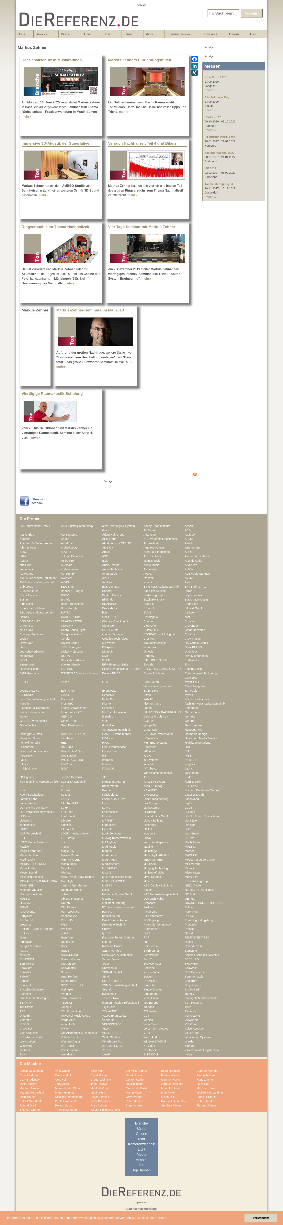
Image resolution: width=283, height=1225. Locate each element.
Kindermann (110, 786)
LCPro (106, 807)
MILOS (106, 872)
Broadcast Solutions (32, 608)
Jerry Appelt (62, 1083)
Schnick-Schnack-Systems (202, 955)
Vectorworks (192, 1015)
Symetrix (25, 993)
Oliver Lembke (99, 1096)
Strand (106, 989)
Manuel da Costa (137, 1088)
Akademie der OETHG (116, 543)
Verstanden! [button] (261, 1218)
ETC (105, 682)
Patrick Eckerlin (206, 1096)
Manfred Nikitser (30, 1088)
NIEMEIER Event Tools (199, 889)
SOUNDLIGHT (111, 980)
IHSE (188, 755)
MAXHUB (191, 855)
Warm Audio (151, 1037)
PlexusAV (67, 920)
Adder (65, 538)
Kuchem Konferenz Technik (202, 790)
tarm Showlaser (71, 998)
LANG (65, 799)
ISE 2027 (210, 168)
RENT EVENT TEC (197, 937)
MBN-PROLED (70, 859)
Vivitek (65, 1028)
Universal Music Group (75, 1015)
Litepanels (67, 829)
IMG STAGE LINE (72, 759)
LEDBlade (149, 811)
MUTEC (107, 885)
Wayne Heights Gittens (105, 1109)
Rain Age (67, 937)
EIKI (187, 664)
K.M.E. (189, 777)
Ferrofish (25, 703)
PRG (64, 924)
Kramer (107, 790)
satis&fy (25, 955)
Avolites (107, 582)
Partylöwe (26, 915)
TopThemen (211, 34)
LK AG (147, 829)
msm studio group (196, 881)
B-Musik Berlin (29, 590)
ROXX (24, 950)
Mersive (190, 868)
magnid (107, 851)
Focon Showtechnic (73, 707)
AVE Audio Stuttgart (197, 573)
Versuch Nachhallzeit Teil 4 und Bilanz (142, 143)
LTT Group (68, 838)
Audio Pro (191, 565)
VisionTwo (150, 1024)
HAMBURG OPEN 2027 (220, 137)
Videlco (148, 1019)
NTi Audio (191, 894)
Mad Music (109, 846)
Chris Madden (29, 1075)
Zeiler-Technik (70, 1050)
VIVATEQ (26, 1028)
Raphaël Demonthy (173, 1101)
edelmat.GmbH (70, 664)
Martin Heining (64, 1092)
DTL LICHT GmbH (155, 660)
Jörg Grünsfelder (172, 1083)
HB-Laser (108, 738)
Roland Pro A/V (195, 946)
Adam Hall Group (113, 534)
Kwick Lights (110, 794)
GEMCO (66, 716)
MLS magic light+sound (117, 876)
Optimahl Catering (114, 903)
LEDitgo (190, 811)
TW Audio (191, 1011)
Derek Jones (134, 1075)
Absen (189, 526)
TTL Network (151, 1011)
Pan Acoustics (70, 911)
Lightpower (109, 824)
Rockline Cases (112, 946)
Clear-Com (109, 625)
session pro (68, 963)
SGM (105, 963)
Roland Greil (28, 1105)
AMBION (108, 547)
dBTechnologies (71, 647)
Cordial (65, 638)
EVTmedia (26, 694)
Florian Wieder (170, 1075)
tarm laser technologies (35, 998)
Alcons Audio (151, 543)
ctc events (108, 642)
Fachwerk (67, 699)
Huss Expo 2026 (215, 77)
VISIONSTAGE (112, 1024)
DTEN (106, 660)
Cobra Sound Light (73, 630)
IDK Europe (68, 755)
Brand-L (148, 603)
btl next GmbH (194, 608)
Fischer (107, 703)
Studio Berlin (193, 989)
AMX (23, 551)
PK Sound (26, 920)
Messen (69, 35)
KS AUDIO (150, 790)
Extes (147, 694)
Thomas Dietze (206, 1105)
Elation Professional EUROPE (121, 668)
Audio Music (151, 565)
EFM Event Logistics (115, 664)
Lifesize (66, 820)
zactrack (25, 1050)
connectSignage (112, 634)
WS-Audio (67, 1045)
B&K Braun (68, 586)
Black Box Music (154, 599)
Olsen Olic (168, 1096)
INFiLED (190, 759)
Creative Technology (115, 638)
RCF (146, 937)
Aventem (66, 578)
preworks (25, 924)
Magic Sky (67, 851)
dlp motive (26, 655)
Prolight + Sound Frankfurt (36, 928)
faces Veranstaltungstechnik (38, 699)
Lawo (105, 803)
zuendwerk (68, 1054)
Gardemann (192, 712)
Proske (189, 928)
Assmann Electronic (197, 556)
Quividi (189, 933)
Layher (189, 803)
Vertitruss (108, 1019)
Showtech (191, 967)
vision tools (68, 1024)
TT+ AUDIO (109, 1011)
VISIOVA (190, 1024)
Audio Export (110, 565)
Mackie (24, 846)
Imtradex (107, 759)
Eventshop (68, 690)
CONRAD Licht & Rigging (159, 634)
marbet (189, 851)
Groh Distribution (72, 725)
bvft (104, 612)
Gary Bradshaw (30, 1079)
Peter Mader (134, 1101)
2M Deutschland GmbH (35, 526)
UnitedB (25, 1015)
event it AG (192, 682)
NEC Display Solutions (158, 885)
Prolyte (106, 928)
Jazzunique (192, 772)
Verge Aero (68, 1019)
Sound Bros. (69, 980)
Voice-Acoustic (194, 1028)
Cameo (24, 617)
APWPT (66, 551)
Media (152, 35)
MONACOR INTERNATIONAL (39, 881)
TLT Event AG (194, 1002)
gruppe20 (149, 725)
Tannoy (189, 993)
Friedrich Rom (206, 1075)
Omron (65, 903)
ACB (188, 530)
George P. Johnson (155, 716)
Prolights (66, 928)
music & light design (74, 885)
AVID (105, 578)
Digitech (107, 651)
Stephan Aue (134, 1105)
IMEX (23, 759)
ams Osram (192, 547)
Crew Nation (193, 638)
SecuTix (148, 959)
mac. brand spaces (155, 842)
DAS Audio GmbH (196, 642)
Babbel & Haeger (72, 590)
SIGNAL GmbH (112, 972)
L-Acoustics (150, 794)
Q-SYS (106, 933)
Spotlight (25, 985)
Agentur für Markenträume (36, 543)
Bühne (131, 35)
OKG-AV (25, 903)
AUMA (189, 569)
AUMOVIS (26, 573)
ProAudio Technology (157, 924)
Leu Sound (68, 816)
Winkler (189, 1041)
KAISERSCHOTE (113, 781)
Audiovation (151, 569)
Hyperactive (110, 751)
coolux (24, 638)
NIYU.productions (31, 894)
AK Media (67, 543)
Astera (24, 560)
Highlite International (198, 742)
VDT (146, 1015)
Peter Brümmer (100, 1101)
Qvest (23, 937)
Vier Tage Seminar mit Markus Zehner (141, 227)
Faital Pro (108, 699)
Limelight (190, 824)
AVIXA (189, 578)
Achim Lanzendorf (31, 1070)
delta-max (149, 647)
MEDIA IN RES (153, 859)
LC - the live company (34, 807)
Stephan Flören (171, 1105)
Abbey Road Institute (156, 526)
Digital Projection (72, 651)
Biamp (24, 599)
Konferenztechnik (182, 35)
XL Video (149, 1045)
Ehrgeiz (148, 664)
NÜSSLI (25, 898)
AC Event (149, 530)
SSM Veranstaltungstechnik (120, 985)
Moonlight (67, 881)
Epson (65, 682)
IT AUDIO (108, 768)
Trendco (148, 1007)
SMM (105, 976)
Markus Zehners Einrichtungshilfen (139, 60)
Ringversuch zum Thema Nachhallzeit (55, 227)
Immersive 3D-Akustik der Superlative (55, 143)
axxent (147, 582)
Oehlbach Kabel (153, 898)
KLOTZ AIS (192, 786)
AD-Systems (69, 534)
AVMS (65, 582)
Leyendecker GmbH (156, 816)
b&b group (26, 586)
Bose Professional (72, 603)
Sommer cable (194, 976)
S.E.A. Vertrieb (111, 950)
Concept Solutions (31, 634)
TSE (22, 1011)
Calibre (189, 612)
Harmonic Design (196, 734)
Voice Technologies (155, 1028)
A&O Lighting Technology (77, 526)
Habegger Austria (31, 734)
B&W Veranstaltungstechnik (161, 586)
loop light (149, 833)
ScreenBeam (110, 959)
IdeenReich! (27, 755)
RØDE (65, 950)
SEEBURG (192, 959)
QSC (146, 933)
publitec (66, 933)
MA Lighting (109, 842)
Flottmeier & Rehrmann (35, 707)
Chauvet (148, 621)
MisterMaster (193, 872)
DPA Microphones (196, 655)
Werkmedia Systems (198, 1037)
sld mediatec (151, 972)
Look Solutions (111, 833)
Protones (25, 933)
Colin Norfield (63, 1075)
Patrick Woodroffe (31, 1101)
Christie (190, 621)
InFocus (107, 764)
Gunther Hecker (171, 1079)
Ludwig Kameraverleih (116, 838)
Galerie (234, 34)
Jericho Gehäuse (72, 777)
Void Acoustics (29, 1032)
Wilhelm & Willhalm (155, 1041)
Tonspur (66, 1007)
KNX (23, 790)
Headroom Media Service (201, 738)
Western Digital (71, 1041)
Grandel (190, 720)
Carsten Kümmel (207, 1070)
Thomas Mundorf (66, 1109)
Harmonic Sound (30, 738)
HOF (188, 747)
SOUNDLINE (151, 980)
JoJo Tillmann (134, 1083)
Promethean (151, 928)
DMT (105, 655)
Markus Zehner (70, 855)
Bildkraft (107, 599)
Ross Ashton (98, 1105)
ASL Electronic (152, 556)
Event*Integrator (195, 686)
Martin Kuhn (98, 1092)
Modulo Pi (191, 876)
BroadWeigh (69, 608)
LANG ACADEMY (113, 799)
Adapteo (25, 538)
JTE (104, 777)
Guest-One (150, 729)
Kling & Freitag (153, 786)
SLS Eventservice (196, 972)
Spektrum (191, 980)
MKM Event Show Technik (78, 876)
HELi (64, 742)
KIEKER (66, 786)
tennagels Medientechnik (201, 998)
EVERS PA (150, 690)
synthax (66, 993)
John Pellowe (99, 1083)
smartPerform (69, 976)
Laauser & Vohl (194, 794)
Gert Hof (60, 1079)
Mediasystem (110, 863)
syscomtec (109, 993)
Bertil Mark (97, 1070)
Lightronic (149, 824)
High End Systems (155, 742)
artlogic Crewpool (72, 556)
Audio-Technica (112, 569)
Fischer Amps (152, 703)
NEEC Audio (193, 885)
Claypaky (67, 625)
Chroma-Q (26, 625)
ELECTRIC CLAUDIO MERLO (163, 668)
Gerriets (190, 716)
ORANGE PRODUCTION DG (204, 903)
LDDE (188, 807)
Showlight (26, 967)
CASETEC (109, 617)
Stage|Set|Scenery (32, 989)
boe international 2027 (219, 152)
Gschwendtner (194, 725)
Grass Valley (28, 725)
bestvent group (153, 595)
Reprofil (107, 941)
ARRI (188, 551)
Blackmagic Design (197, 599)
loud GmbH (192, 833)
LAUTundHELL (70, 803)
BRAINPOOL (110, 603)
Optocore (149, 903)
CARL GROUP (70, 617)
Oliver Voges (134, 1096)
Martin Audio (110, 855)
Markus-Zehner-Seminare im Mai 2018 (90, 310)
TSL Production (71, 1011)
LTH (22, 838)
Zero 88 (107, 1050)
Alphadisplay (69, 547)
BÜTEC (66, 612)
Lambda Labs (28, 799)
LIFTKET (108, 820)
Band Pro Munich (154, 590)
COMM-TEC (151, 630)
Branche (45, 35)
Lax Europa (150, 803)
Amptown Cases (153, 547)
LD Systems (151, 807)
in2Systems (150, 759)
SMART (25, 976)
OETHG (190, 898)
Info (256, 35)
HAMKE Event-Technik (116, 734)
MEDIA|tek (150, 863)
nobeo (65, 894)
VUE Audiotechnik (31, 1037)
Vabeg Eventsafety (114, 1015)
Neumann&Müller (31, 889)
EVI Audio (191, 690)
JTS (146, 777)
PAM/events (27, 911)
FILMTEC (67, 703)
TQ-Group (108, 1007)
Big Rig (65, 599)
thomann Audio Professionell (120, 1002)
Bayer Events (28, 595)
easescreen (27, 664)
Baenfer (107, 590)
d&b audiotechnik (154, 642)
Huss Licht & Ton (72, 751)
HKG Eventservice (114, 747)
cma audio (26, 630)
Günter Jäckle (135, 1079)
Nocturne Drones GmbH (117, 894)
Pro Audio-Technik (114, 924)
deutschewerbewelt (32, 651)
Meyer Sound (28, 872)
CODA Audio (110, 630)
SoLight (148, 976)
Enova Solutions (153, 673)
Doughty (148, 655)
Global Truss (69, 720)
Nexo (105, 889)
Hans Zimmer (205, 1079)
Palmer (189, 907)
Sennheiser (27, 963)
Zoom (23, 1054)
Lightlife (66, 824)
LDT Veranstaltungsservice (37, 811)
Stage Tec (149, 985)
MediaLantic (68, 863)
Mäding (148, 846)
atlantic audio (152, 560)
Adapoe (190, 534)
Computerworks (195, 630)
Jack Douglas (28, 1083)
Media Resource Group (200, 859)
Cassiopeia (150, 617)
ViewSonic (191, 1019)
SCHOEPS (27, 959)
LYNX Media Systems (34, 842)
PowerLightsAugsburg (199, 920)
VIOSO (24, 1024)
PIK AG (189, 915)
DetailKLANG (193, 647)
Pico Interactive (153, 915)
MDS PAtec (109, 859)
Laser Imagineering (155, 799)
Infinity (24, 764)
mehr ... (211, 90)
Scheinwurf (150, 955)
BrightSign (191, 603)
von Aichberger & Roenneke (79, 1032)
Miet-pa (66, 872)
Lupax (147, 838)
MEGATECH (110, 868)
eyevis (189, 694)
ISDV (64, 768)
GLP (105, 720)
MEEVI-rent (192, 863)
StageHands (193, 985)
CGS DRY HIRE (30, 621)
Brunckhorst (110, 608)
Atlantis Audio (193, 560)
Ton (111, 35)
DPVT (23, 660)
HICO (105, 742)
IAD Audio (149, 751)
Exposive (108, 694)
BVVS (147, 612)
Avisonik (148, 578)
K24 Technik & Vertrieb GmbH (39, 781)
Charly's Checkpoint (115, 621)
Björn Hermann (171, 1070)
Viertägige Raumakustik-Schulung (52, 394)
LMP (188, 829)
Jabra (188, 768)
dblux (23, 647)
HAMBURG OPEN (73, 734)
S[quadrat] (150, 993)
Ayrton (189, 582)
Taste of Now (110, 998)
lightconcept (27, 824)
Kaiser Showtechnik (73, 781)
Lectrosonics (110, 811)
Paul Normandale (66, 1101)
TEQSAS (67, 1002)
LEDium (25, 816)
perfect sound (111, 915)
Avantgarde (109, 573)
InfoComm (67, 764)
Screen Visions (70, 959)
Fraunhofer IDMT (72, 712)
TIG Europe (150, 1002)
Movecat (148, 881)
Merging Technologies (157, 868)
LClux (64, 807)
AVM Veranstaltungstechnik (37, 582)
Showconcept (152, 963)
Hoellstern (149, 747)
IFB (104, 755)
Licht (91, 35)
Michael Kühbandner (210, 1092)
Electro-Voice (193, 668)
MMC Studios (152, 876)
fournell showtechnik (33, 712)
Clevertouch (192, 625)
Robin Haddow (206, 1101)
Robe (64, 946)
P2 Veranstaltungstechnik (118, 907)
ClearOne (149, 625)
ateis (105, 560)
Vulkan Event (69, 1037)
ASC (105, 556)
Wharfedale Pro (112, 1041)
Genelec (107, 716)
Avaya (147, 573)
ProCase (190, 924)
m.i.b (64, 842)
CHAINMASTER (71, 621)
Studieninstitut (152, 989)
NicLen (148, 889)
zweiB (106, 1054)
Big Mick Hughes (136, 1070)
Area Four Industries (156, 551)
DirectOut (191, 651)
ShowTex (25, 972)
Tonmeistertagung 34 (219, 184)
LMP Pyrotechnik (30, 833)
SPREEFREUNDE (73, 985)
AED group (109, 538)
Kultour (65, 794)
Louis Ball (203, 1083)
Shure (65, 972)
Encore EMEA (111, 673)
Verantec (25, 1019)
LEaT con (67, 811)
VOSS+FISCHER (113, 1032)
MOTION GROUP (113, 881)
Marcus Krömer (206, 1088)
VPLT (147, 1032)
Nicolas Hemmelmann (69, 1096)
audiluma (25, 565)
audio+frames (70, 569)
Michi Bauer (27, 1096)
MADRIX (190, 846)
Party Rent (191, 911)
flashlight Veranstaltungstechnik (205, 703)
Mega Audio (27, 868)
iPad (141, 1139)
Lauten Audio (28, 803)
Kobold (65, 790)
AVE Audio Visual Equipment (38, 578)
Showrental (109, 967)
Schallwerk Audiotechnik (117, 955)
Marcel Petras (170, 1088)
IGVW (147, 755)
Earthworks (192, 660)
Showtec (148, 967)
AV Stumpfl (68, 573)
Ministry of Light (153, 872)
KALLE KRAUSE (154, 781)
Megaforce (68, 868)
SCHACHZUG (70, 955)
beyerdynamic (194, 595)
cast (187, 617)
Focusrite (108, 707)
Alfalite (189, 543)
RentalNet (67, 941)
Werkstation (27, 1041)
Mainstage (150, 851)
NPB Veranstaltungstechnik (160, 894)
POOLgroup (151, 920)
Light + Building (153, 820)
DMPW (65, 655)
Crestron (148, 638)
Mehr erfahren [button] (159, 1218)
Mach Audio (192, 842)
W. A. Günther (111, 1037)
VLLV (105, 1028)
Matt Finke (168, 1092)
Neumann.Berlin (71, 889)
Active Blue (27, 534)
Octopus (107, 898)
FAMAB (148, 699)
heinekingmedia (30, 742)
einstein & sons (29, 668)
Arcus (106, 551)
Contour (190, 634)
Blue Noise (27, 603)
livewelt (107, 829)
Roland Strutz (64, 1105)
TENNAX (25, 1002)
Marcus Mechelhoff (32, 1092)
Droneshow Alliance (73, 660)
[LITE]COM (150, 1054)
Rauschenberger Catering (118, 937)
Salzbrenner (151, 950)
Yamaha (190, 1045)
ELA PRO (67, 668)
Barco (188, 590)
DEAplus (107, 647)
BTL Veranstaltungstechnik (37, 612)
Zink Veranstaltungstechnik (202, 1050)
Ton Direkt (26, 1007)
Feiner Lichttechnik (197, 699)
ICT (187, 751)
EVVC (65, 694)
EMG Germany (29, 673)
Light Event (192, 820)
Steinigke (67, 989)
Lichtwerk (26, 820)
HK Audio (67, 747)
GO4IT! (148, 720)
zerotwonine (151, 1050)
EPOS (24, 682)
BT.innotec (150, 608)
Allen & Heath (28, 547)
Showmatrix (68, 967)
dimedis (148, 651)
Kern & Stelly (193, 781)
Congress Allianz (72, 634)
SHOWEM (191, 963)
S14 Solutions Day (217, 97)
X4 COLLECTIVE (113, 1045)
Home (21, 34)
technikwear (151, 998)
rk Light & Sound (30, 946)
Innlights (148, 764)
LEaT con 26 (213, 117)
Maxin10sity (27, 859)
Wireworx (26, 1045)
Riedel (189, 941)
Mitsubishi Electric (31, 876)
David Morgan (99, 1075)
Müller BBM (27, 885)
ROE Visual (150, 946)
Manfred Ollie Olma (67, 1088)
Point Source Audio (114, 920)
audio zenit (27, 569)
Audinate (66, 565)
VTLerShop (192, 1032)
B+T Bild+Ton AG (196, 586)
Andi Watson (63, 1070)
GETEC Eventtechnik (33, 720)
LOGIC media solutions (76, 833)
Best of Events (111, 595)
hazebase (67, 738)
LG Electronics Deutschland (203, 816)
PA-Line (148, 907)
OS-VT (24, 907)
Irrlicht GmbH (28, 768)
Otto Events (68, 907)
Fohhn (147, 707)
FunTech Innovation (114, 712)
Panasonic (150, 911)
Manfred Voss (99, 1088)
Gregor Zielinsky (100, 1079)
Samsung (191, 950)
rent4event (26, 941)
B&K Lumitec (110, 586)
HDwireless (150, 738)
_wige (188, 1054)
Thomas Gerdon (30, 1109)
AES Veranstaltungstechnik (160, 538)
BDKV (65, 595)
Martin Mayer (134, 1092)
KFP (22, 786)
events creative (29, 690)
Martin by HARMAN (156, 855)
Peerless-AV (69, 915)
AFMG (189, 538)
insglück (190, 764)
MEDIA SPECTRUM (33, 863)
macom (65, 846)
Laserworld (192, 799)
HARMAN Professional (158, 734)
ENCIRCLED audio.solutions (79, 673)
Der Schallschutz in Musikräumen (52, 60)
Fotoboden (191, 707)
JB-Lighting (27, 777)
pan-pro (107, 911)
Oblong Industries (72, 898)
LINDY (24, 829)
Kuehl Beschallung (32, 794)
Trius (188, 1007)
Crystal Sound (70, 642)
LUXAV (189, 838)
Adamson (149, 534)
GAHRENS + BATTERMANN (162, 712)
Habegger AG (193, 729)
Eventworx (109, 690)
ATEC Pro (67, 560)
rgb (145, 941)
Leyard (106, 816)
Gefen (24, 716)
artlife (23, 556)
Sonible (24, 980)
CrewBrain (26, 642)
